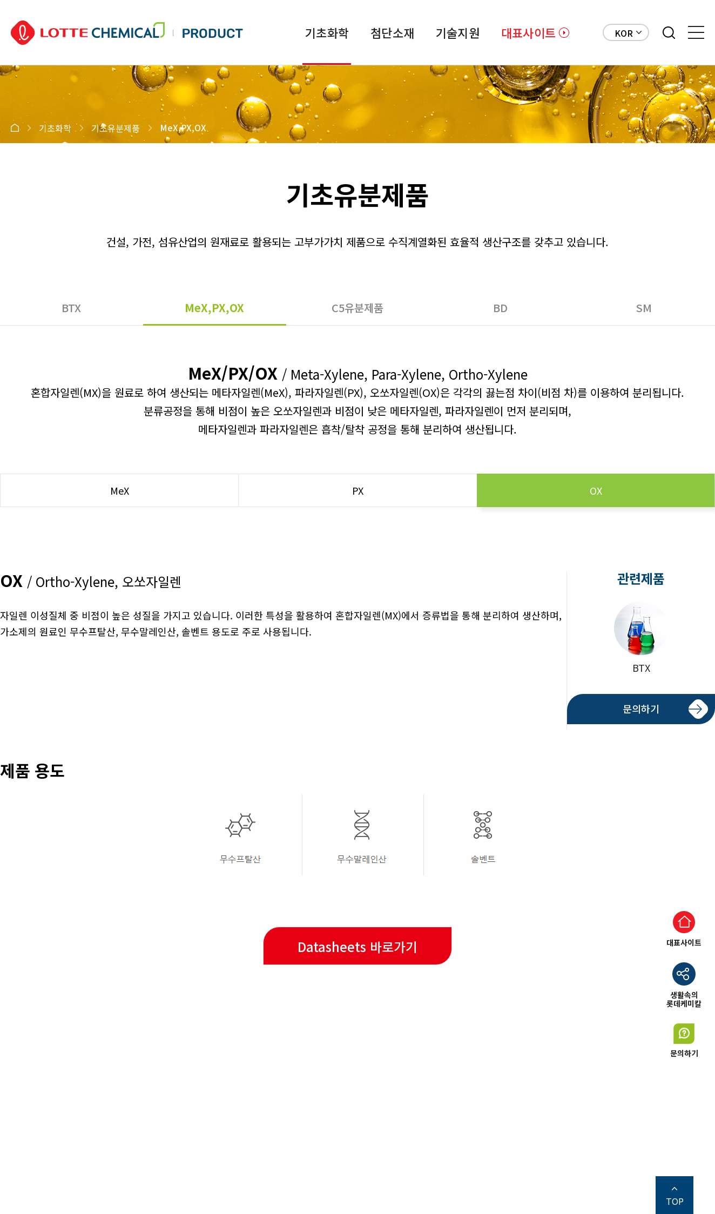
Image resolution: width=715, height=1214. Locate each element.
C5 (357, 307)
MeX (119, 490)
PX (357, 490)
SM (644, 307)
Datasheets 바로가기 (357, 946)
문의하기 (641, 709)
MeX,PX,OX (214, 307)
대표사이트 (528, 32)
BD (500, 307)
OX (596, 490)
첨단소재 (392, 32)
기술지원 (458, 32)
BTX (71, 307)
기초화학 (327, 32)
